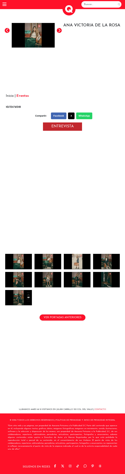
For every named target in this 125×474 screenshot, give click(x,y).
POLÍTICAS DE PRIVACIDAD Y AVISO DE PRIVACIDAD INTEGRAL (85, 420)
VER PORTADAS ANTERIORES (62, 317)
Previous (7, 30)
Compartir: (41, 115)
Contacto (100, 409)
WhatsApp (84, 115)
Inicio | (11, 96)
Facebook (58, 115)
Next (59, 30)
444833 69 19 (36, 409)
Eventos (22, 96)
